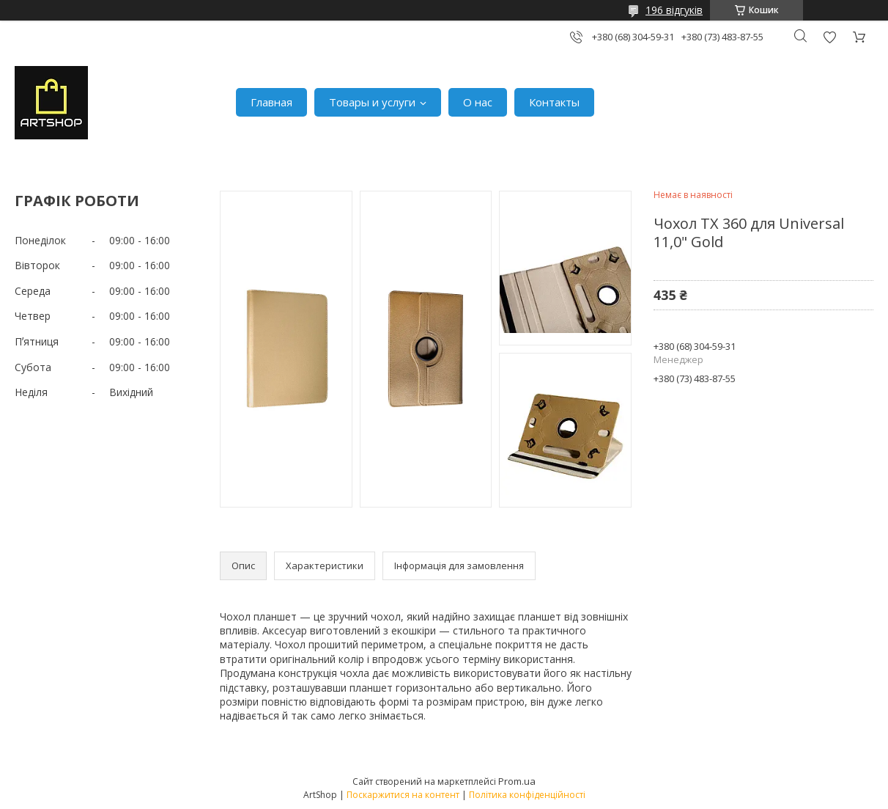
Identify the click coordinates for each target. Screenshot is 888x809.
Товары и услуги (372, 102)
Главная (271, 102)
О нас (477, 102)
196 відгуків (674, 10)
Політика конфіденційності (527, 794)
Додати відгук (829, 37)
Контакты (554, 102)
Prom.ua (517, 781)
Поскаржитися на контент (403, 794)
